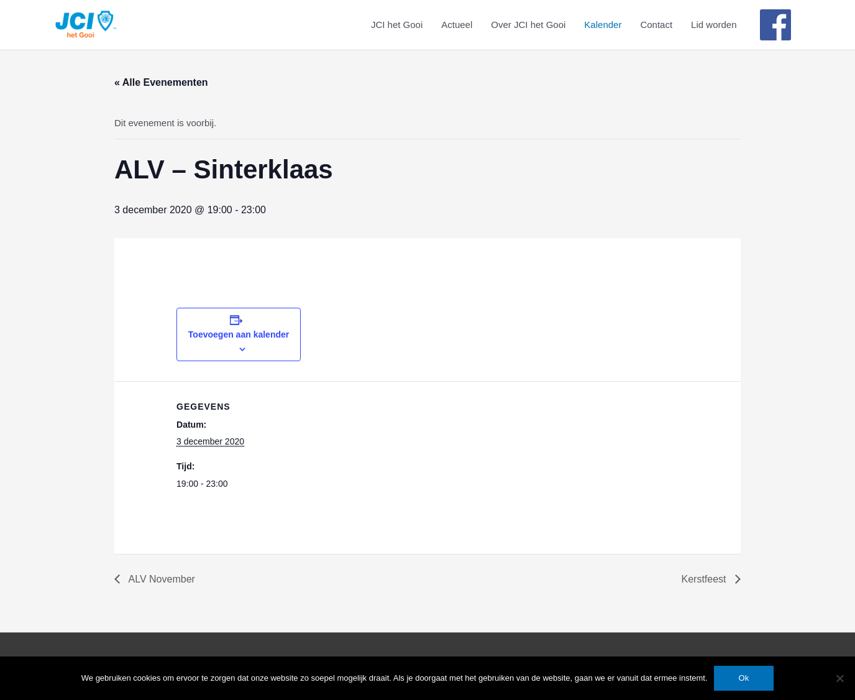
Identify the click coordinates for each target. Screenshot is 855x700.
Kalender (602, 24)
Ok (744, 678)
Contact (656, 24)
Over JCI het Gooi (528, 24)
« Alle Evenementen (161, 82)
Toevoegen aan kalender (238, 334)
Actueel (456, 24)
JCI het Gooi (397, 24)
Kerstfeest (705, 579)
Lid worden (713, 24)
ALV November (160, 579)
